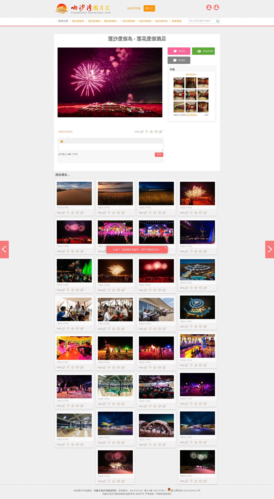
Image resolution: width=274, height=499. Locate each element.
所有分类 (63, 21)
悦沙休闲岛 (162, 21)
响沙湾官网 (133, 8)
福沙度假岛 (94, 21)
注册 (216, 7)
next (269, 249)
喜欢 (60, 131)
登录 (209, 7)
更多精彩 (177, 21)
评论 (68, 131)
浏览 (205, 51)
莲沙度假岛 (78, 21)
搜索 (218, 21)
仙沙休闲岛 (145, 21)
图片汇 (149, 8)
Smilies (61, 141)
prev (4, 249)
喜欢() (179, 51)
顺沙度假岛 (110, 21)
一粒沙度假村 (128, 21)
